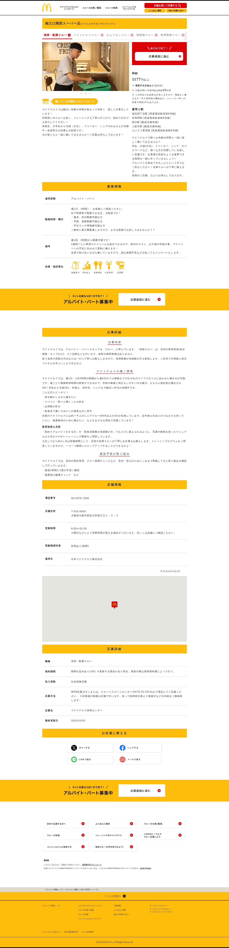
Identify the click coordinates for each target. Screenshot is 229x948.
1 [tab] (81, 93)
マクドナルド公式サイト (51, 932)
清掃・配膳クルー (55, 35)
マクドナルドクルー (87, 35)
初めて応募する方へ (176, 11)
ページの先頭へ (113, 896)
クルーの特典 (111, 8)
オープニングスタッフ (158, 906)
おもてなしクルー (118, 35)
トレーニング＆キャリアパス (129, 8)
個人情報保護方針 (71, 932)
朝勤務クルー (145, 35)
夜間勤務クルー (171, 35)
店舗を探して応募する (165, 5)
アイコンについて (170, 571)
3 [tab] (90, 93)
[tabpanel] (85, 66)
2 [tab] (85, 93)
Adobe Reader (145, 868)
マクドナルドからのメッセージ (69, 8)
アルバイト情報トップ (51, 906)
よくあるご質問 (155, 11)
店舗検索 (117, 906)
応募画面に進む (159, 56)
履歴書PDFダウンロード (92, 865)
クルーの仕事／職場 (92, 8)
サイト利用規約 (87, 932)
